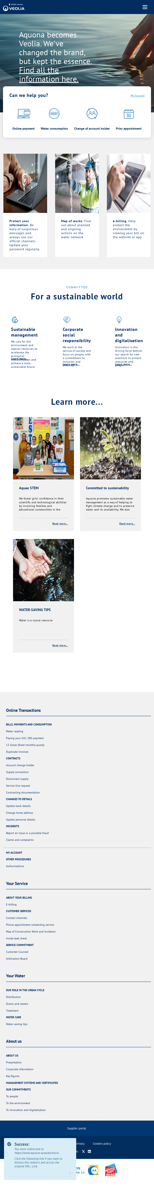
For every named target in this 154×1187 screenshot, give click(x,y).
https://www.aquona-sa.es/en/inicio (36, 1153)
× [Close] (70, 1144)
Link (35, 1166)
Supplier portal (76, 1128)
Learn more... (19, 358)
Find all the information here (48, 74)
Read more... (60, 523)
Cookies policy (102, 1143)
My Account (138, 95)
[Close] (70, 1173)
